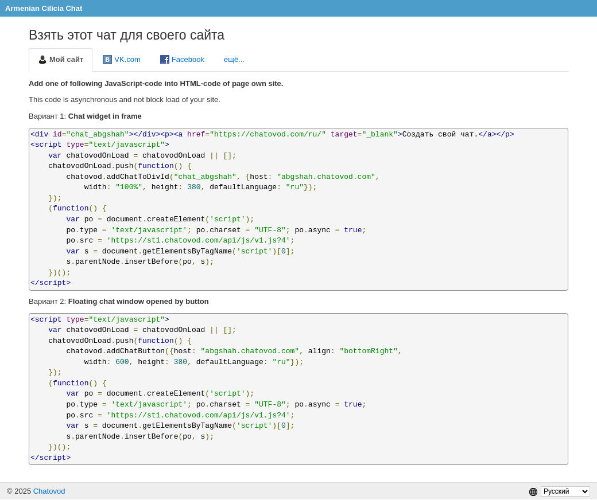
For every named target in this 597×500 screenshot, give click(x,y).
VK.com (122, 59)
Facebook (182, 59)
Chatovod (49, 491)
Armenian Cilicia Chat (43, 8)
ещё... (234, 59)
